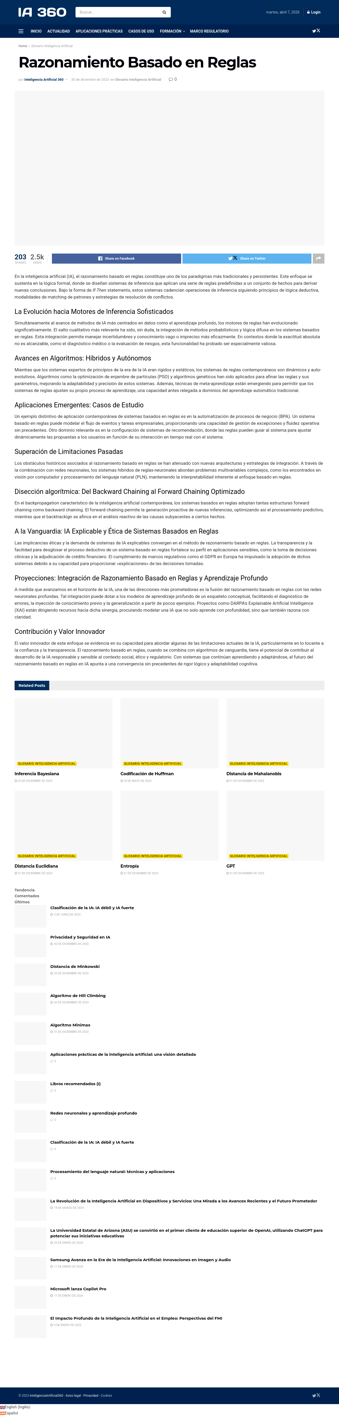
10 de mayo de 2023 (136, 781)
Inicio (36, 31)
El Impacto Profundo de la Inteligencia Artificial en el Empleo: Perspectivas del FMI (136, 1318)
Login (313, 12)
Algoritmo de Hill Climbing (78, 995)
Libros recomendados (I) (75, 1083)
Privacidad (90, 1395)
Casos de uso (141, 31)
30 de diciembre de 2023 (90, 80)
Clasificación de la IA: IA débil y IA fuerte (92, 907)
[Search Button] (165, 12)
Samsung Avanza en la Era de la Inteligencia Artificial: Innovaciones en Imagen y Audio (140, 1259)
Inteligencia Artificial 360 (43, 80)
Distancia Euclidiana (36, 866)
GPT (230, 866)
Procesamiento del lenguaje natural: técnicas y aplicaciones (112, 1171)
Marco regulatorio (209, 31)
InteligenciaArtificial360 (46, 1395)
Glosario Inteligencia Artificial (52, 46)
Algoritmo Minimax (70, 1024)
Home (23, 46)
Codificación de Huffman (147, 773)
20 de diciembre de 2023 (33, 781)
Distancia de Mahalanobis (254, 773)
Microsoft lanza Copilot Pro (78, 1288)
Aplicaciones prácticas (99, 31)
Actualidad (58, 31)
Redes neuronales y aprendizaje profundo (93, 1113)
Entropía (130, 866)
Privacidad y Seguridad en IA (80, 937)
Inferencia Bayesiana (37, 773)
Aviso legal (73, 1395)
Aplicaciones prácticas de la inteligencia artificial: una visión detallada (123, 1054)
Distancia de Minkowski (75, 966)
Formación (170, 31)
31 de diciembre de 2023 (245, 781)
